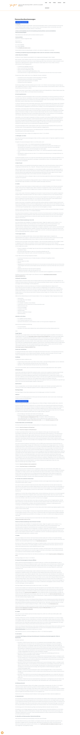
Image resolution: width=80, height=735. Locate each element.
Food (52, 2)
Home (49, 2)
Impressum (31, 731)
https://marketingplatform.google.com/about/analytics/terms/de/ (31, 414)
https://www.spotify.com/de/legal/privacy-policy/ (25, 550)
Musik (63, 2)
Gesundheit (68, 2)
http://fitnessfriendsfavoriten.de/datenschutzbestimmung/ (28, 720)
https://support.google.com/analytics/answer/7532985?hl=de (41, 331)
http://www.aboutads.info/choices (22, 590)
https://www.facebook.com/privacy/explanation (29, 458)
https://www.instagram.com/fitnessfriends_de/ (29, 424)
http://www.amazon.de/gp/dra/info (32, 587)
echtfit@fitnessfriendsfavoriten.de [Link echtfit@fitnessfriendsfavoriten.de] (25, 42)
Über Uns (24, 731)
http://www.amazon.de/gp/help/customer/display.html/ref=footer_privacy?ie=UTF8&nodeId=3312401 (35, 602)
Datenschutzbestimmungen (40, 731)
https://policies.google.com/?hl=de (56, 414)
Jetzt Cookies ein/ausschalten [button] (21, 16)
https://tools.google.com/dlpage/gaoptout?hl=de (30, 411)
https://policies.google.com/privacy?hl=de (23, 514)
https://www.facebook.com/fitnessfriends (28, 422)
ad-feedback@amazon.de (54, 598)
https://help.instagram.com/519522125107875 (29, 461)
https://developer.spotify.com (42, 535)
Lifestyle (59, 2)
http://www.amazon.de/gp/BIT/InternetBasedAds (25, 603)
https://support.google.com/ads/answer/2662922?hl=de (27, 341)
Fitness (55, 2)
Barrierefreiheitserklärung (52, 731)
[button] (2, 732)
